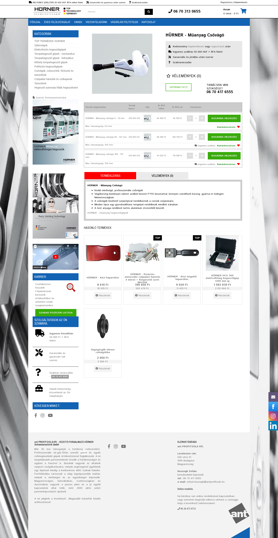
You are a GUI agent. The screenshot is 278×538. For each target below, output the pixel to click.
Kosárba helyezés (224, 118)
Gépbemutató (178, 87)
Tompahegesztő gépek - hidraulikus (53, 58)
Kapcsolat (149, 22)
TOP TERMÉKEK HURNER (49, 41)
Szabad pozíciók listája (56, 312)
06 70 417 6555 (220, 92)
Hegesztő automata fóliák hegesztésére (56, 87)
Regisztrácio (226, 2)
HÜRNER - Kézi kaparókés (103, 277)
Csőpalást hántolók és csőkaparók (53, 79)
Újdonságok (41, 45)
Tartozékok (40, 83)
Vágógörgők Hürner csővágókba (103, 351)
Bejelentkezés (240, 2)
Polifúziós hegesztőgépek (48, 66)
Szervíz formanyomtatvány (51, 97)
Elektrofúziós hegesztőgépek (50, 49)
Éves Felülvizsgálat (57, 22)
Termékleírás (110, 175)
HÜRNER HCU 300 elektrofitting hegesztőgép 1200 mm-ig (222, 278)
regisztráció (217, 46)
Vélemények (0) (183, 76)
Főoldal (35, 22)
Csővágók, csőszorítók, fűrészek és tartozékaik (53, 72)
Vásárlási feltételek (124, 22)
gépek (83, 452)
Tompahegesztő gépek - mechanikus (54, 53)
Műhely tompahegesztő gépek (51, 62)
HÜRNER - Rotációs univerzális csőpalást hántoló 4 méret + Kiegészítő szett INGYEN (142, 278)
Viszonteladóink (96, 22)
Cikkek (78, 22)
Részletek (103, 295)
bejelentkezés (196, 46)
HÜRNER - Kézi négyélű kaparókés (181, 278)
